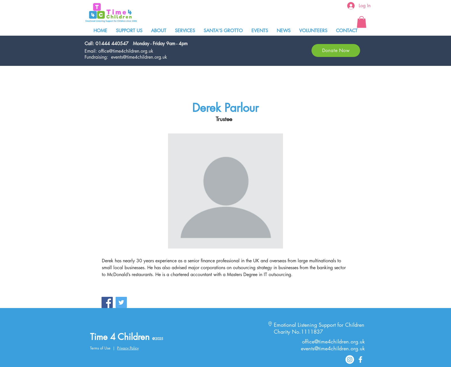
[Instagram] (349, 359)
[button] (361, 22)
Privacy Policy (128, 348)
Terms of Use (100, 348)
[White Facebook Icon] (360, 359)
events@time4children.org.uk (139, 57)
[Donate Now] (336, 50)
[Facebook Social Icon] (107, 302)
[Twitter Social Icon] (121, 302)
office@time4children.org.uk (125, 51)
